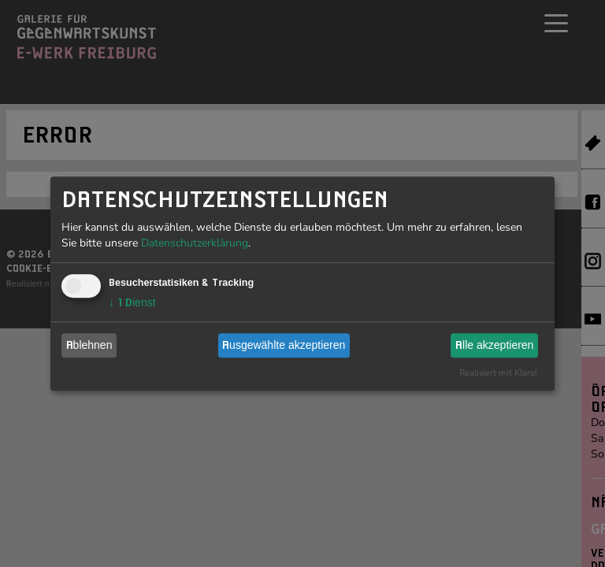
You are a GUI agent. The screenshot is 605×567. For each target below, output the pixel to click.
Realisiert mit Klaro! (498, 373)
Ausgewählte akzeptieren (283, 344)
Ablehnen (89, 344)
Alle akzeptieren (494, 344)
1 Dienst (132, 302)
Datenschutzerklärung (194, 242)
